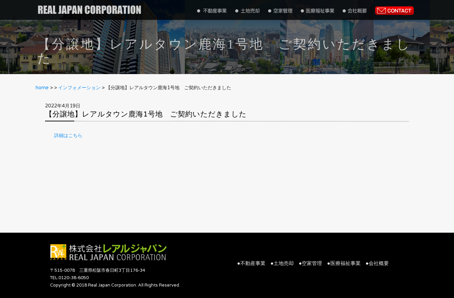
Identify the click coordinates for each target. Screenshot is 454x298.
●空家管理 (310, 263)
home (42, 88)
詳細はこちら (68, 135)
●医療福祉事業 (343, 263)
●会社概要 (377, 263)
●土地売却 (282, 263)
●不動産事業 (251, 263)
